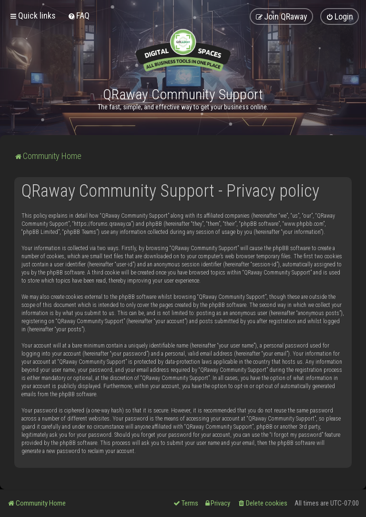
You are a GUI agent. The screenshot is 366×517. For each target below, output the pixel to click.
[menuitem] (78, 15)
